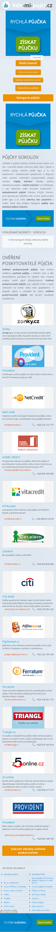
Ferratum (8, 687)
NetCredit (8, 412)
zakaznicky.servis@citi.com (17, 609)
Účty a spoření (37, 906)
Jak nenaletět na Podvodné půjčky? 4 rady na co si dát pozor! (42, 880)
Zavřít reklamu (8, 912)
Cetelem (7, 551)
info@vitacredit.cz (13, 518)
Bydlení (7, 902)
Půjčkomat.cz (10, 641)
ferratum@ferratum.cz (15, 699)
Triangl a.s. (9, 732)
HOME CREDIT (11, 457)
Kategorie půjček (28, 97)
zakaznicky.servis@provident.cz (19, 835)
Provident (8, 370)
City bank (8, 596)
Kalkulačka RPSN (38, 874)
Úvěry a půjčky (37, 902)
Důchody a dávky (39, 894)
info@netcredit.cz (12, 424)
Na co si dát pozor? (11, 883)
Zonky (6, 329)
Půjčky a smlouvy (39, 890)
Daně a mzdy (9, 906)
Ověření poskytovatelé (28, 72)
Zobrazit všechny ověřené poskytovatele (28, 850)
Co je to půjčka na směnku (42, 886)
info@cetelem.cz (12, 564)
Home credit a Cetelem (13, 890)
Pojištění (7, 898)
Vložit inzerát (28, 63)
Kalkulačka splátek (28, 88)
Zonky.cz (35, 898)
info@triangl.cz (11, 744)
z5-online (8, 777)
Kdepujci (32, 5)
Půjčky (6, 894)
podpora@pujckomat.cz (15, 654)
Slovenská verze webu (41, 910)
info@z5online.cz (12, 789)
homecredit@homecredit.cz (17, 470)
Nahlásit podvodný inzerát (28, 79)
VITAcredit (9, 506)
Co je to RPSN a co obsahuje (15, 886)
